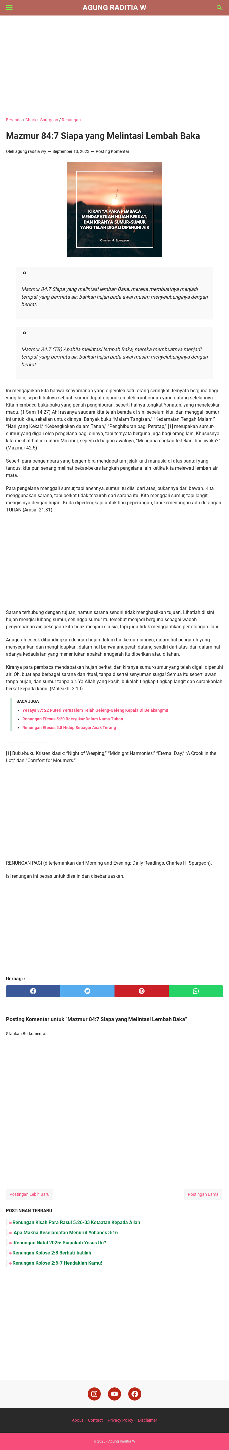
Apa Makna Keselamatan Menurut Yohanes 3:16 (65, 1232)
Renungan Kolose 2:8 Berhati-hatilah (52, 1253)
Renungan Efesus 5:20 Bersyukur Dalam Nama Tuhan (72, 719)
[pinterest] (141, 991)
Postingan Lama (203, 1194)
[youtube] (114, 1394)
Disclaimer (147, 1420)
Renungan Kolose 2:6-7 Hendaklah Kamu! (57, 1263)
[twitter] (87, 991)
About (77, 1420)
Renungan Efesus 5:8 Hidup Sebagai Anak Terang (69, 727)
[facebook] (33, 991)
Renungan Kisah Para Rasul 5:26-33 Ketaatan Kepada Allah (76, 1222)
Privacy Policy (120, 1420)
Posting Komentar (112, 151)
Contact (95, 1420)
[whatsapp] (196, 991)
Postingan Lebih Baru (29, 1194)
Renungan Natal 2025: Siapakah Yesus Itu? (59, 1243)
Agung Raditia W (114, 7)
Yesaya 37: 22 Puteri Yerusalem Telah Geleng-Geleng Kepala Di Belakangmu (95, 710)
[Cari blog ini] (219, 7)
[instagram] (94, 1394)
